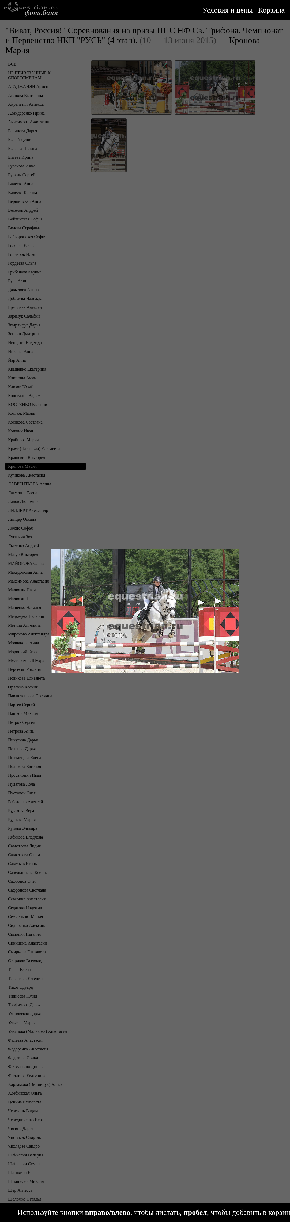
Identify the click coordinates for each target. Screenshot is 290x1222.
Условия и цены (227, 10)
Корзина (271, 10)
